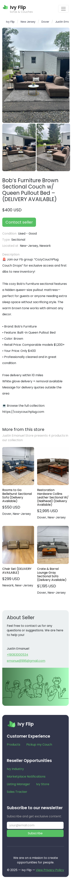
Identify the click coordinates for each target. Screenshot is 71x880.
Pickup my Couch (39, 744)
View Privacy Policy (50, 870)
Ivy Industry (15, 769)
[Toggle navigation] (63, 9)
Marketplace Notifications (26, 776)
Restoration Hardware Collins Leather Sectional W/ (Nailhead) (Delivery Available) (53, 497)
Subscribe (35, 833)
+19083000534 (17, 654)
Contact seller (19, 222)
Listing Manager (18, 784)
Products (13, 744)
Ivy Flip (10, 22)
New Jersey (28, 22)
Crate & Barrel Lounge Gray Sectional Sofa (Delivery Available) (51, 574)
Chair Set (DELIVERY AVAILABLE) (16, 570)
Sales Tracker (17, 792)
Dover (45, 22)
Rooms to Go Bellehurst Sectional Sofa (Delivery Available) (17, 495)
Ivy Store (42, 784)
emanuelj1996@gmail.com (26, 661)
